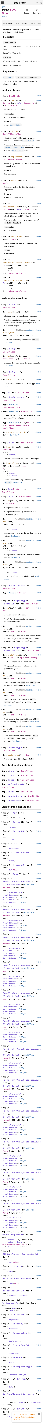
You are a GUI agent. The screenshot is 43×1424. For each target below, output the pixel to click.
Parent (12, 593)
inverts (15, 180)
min (4, 543)
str (29, 422)
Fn (4, 265)
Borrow (17, 822)
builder (15, 131)
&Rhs (13, 631)
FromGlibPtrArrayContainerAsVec (22, 1049)
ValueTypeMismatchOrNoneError (14, 1244)
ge (4, 729)
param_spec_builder (16, 432)
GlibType (29, 884)
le (4, 692)
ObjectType (20, 600)
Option (6, 103)
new (12, 100)
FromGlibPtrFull (10, 900)
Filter (17, 489)
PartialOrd (9, 650)
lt (4, 676)
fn (23, 422)
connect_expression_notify (17, 262)
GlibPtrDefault (12, 884)
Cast (15, 843)
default (10, 379)
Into (19, 1266)
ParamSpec (14, 404)
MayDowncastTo (10, 1303)
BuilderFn (14, 422)
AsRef (19, 103)
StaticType (15, 747)
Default (13, 372)
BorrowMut (18, 831)
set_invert (16, 236)
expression (16, 156)
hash (8, 447)
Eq (9, 392)
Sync (11, 775)
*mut (6, 971)
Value (16, 1283)
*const (7, 887)
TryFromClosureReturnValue (18, 1394)
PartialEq (8, 603)
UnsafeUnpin (15, 796)
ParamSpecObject (11, 407)
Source (4, 16)
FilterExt (18, 865)
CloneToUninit (21, 852)
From (15, 874)
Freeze (12, 780)
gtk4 (3, 7)
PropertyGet (20, 1333)
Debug (12, 348)
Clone (12, 304)
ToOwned (17, 1357)
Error (10, 1247)
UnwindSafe (14, 800)
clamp (6, 565)
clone (9, 312)
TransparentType (22, 1366)
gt (4, 712)
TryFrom (21, 1379)
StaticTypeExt (21, 1345)
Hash (11, 442)
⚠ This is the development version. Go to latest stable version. (24, 1417)
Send (11, 771)
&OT (27, 608)
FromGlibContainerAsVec (17, 881)
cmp (8, 501)
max (4, 521)
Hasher (12, 455)
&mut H (6, 450)
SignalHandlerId (17, 273)
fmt (8, 356)
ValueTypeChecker (15, 1242)
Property (18, 1323)
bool (5, 183)
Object (15, 1262)
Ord (11, 496)
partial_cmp (12, 655)
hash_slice (12, 463)
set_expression (11, 206)
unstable (30, 330)
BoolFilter (20, 2)
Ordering (11, 503)
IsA (10, 489)
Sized (14, 476)
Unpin (11, 791)
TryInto (21, 1408)
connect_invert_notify (15, 280)
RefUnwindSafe (16, 784)
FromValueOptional (12, 1234)
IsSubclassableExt (13, 1290)
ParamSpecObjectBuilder (18, 425)
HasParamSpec (16, 397)
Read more (8, 342)
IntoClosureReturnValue (17, 1278)
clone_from (8, 333)
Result (27, 359)
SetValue (13, 411)
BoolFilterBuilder (12, 134)
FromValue (12, 1240)
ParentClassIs (17, 585)
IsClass (12, 1296)
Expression (29, 103)
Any (15, 812)
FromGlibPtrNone (10, 895)
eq (7, 608)
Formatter (8, 359)
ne (4, 629)
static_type (12, 755)
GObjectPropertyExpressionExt (20, 1254)
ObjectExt (18, 1314)
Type (28, 755)
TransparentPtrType (17, 1375)
